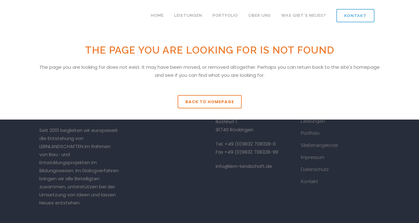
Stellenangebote (319, 145)
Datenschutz (315, 169)
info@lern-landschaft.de (244, 166)
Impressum (312, 157)
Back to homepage (209, 102)
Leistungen (313, 121)
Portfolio (310, 133)
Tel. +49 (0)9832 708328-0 (246, 144)
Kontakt (355, 15)
